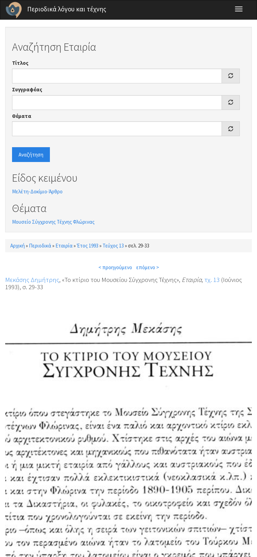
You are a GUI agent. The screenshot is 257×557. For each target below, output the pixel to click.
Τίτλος (20, 63)
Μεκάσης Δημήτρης (32, 279)
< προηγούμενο (115, 267)
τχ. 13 (211, 279)
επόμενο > (147, 267)
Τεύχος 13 (113, 245)
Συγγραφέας (27, 89)
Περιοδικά (40, 245)
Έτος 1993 (87, 245)
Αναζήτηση (31, 154)
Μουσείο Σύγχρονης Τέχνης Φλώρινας (53, 222)
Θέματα (21, 116)
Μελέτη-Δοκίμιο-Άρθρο (37, 191)
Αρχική (17, 245)
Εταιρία (64, 245)
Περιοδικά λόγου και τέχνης (66, 9)
